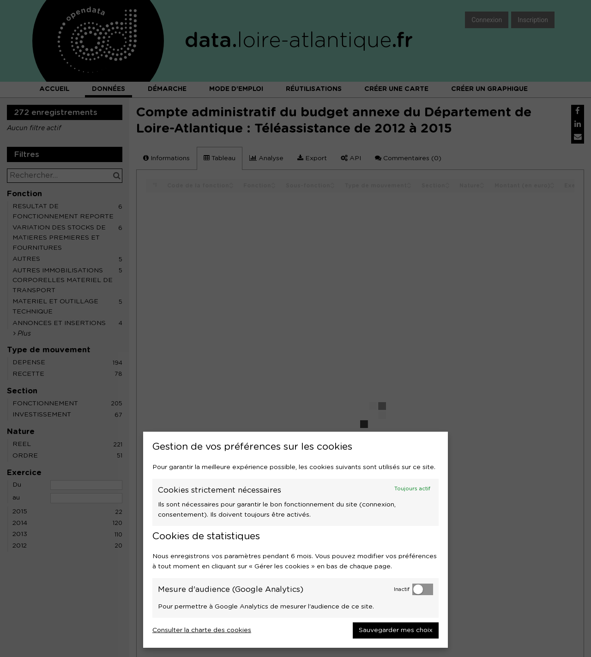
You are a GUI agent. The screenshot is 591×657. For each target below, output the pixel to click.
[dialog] (295, 540)
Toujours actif (412, 488)
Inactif (402, 589)
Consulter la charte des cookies (201, 630)
